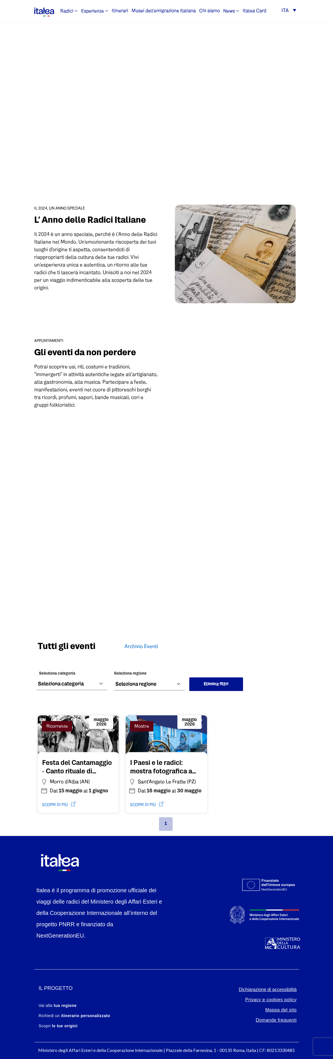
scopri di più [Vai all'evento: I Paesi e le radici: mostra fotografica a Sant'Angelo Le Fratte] (147, 804)
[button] (289, 11)
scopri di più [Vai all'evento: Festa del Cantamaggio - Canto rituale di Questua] (59, 804)
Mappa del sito (281, 1009)
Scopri (58, 1026)
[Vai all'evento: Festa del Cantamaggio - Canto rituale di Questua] (78, 766)
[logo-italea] (44, 11)
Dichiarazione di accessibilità (268, 989)
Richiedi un (74, 1015)
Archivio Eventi (141, 646)
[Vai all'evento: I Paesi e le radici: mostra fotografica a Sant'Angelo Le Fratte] (166, 766)
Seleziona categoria (57, 673)
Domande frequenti (276, 1020)
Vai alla (58, 1005)
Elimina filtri (216, 684)
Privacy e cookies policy (271, 999)
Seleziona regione (130, 673)
